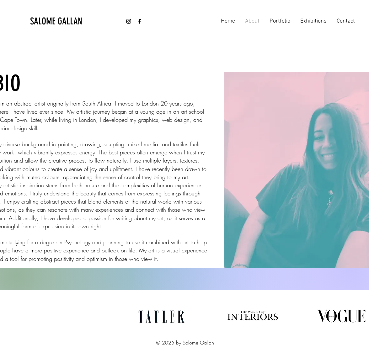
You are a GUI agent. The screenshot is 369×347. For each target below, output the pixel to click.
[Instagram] (129, 21)
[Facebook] (139, 21)
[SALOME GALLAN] (63, 21)
